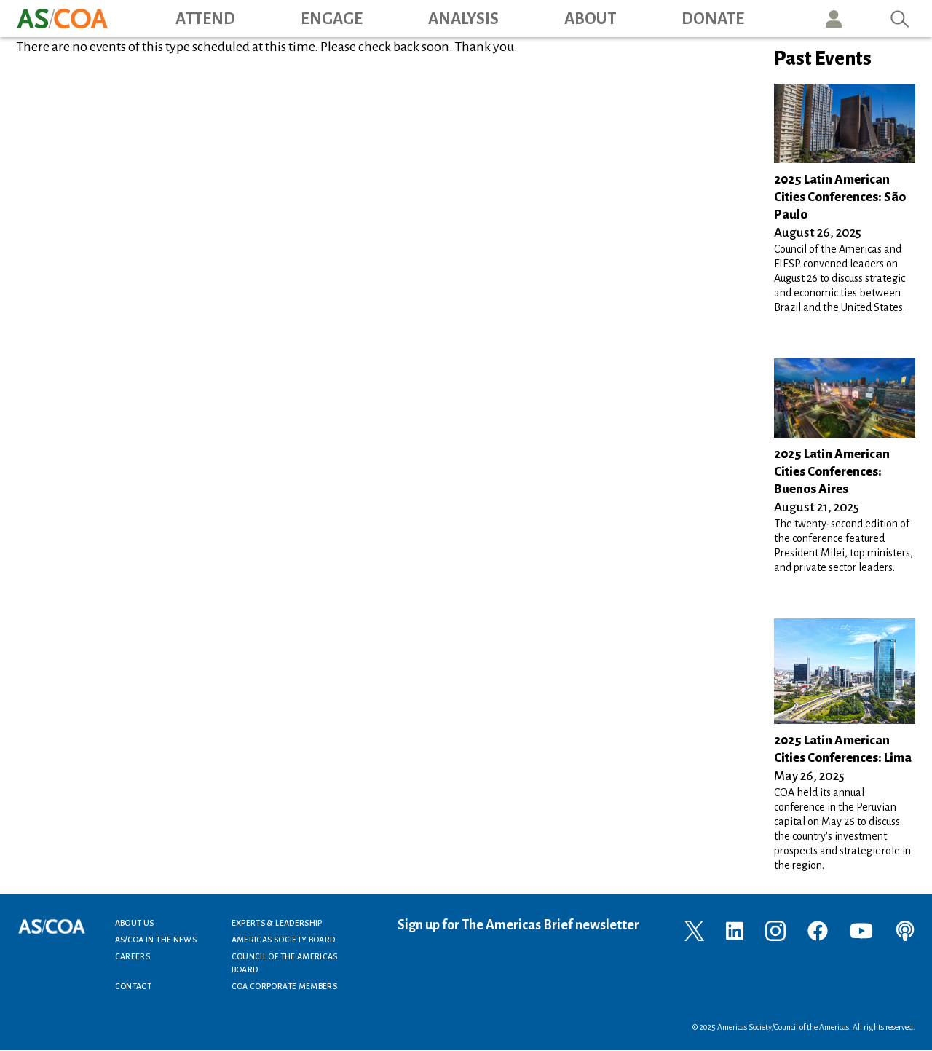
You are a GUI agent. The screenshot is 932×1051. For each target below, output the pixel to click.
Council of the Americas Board (285, 963)
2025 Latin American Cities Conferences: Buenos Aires (832, 471)
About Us (134, 922)
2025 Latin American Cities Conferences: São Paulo (840, 197)
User (833, 18)
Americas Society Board (284, 939)
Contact (133, 986)
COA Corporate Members (285, 986)
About (590, 19)
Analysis (463, 19)
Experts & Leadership (277, 922)
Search (899, 18)
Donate (713, 19)
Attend (205, 19)
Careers (133, 956)
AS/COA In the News (156, 939)
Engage (332, 19)
